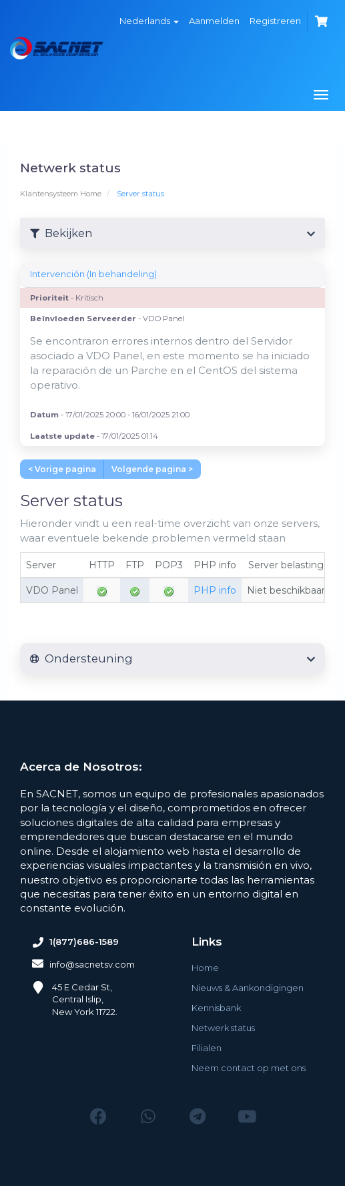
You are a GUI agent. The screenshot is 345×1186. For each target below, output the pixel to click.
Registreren (275, 20)
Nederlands (149, 20)
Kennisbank (216, 1007)
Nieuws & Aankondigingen (248, 987)
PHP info (215, 590)
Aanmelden (214, 20)
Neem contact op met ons (249, 1067)
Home (205, 967)
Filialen (207, 1047)
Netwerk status (223, 1027)
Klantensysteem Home (60, 193)
